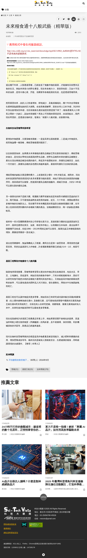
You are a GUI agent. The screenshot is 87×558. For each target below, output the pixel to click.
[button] (83, 3)
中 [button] (74, 19)
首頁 (3, 15)
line (67, 19)
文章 (10, 15)
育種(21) (14, 369)
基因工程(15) (27, 369)
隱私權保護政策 (10, 525)
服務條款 (7, 529)
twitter (64, 19)
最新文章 (18, 15)
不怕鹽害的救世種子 (18, 360)
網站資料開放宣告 (11, 533)
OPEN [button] (43, 498)
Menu (3, 3)
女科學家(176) (42, 369)
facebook (59, 19)
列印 (78, 19)
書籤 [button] (83, 19)
